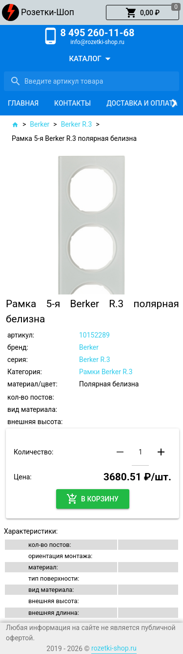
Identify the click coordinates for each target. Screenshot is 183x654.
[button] (142, 13)
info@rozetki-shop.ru (97, 42)
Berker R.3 (76, 124)
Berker (39, 124)
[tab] (23, 103)
